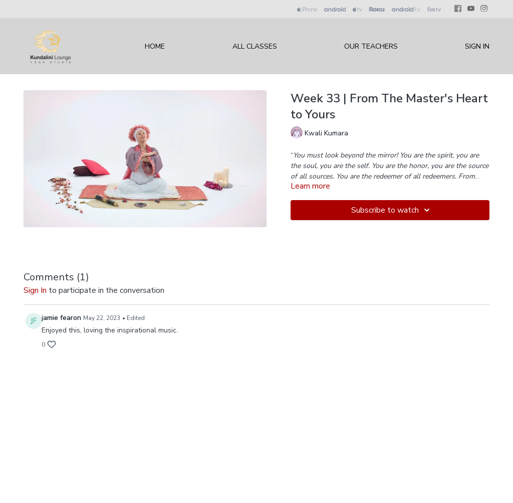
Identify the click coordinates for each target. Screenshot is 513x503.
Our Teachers (371, 46)
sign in (35, 290)
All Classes (254, 46)
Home (155, 46)
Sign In (477, 46)
